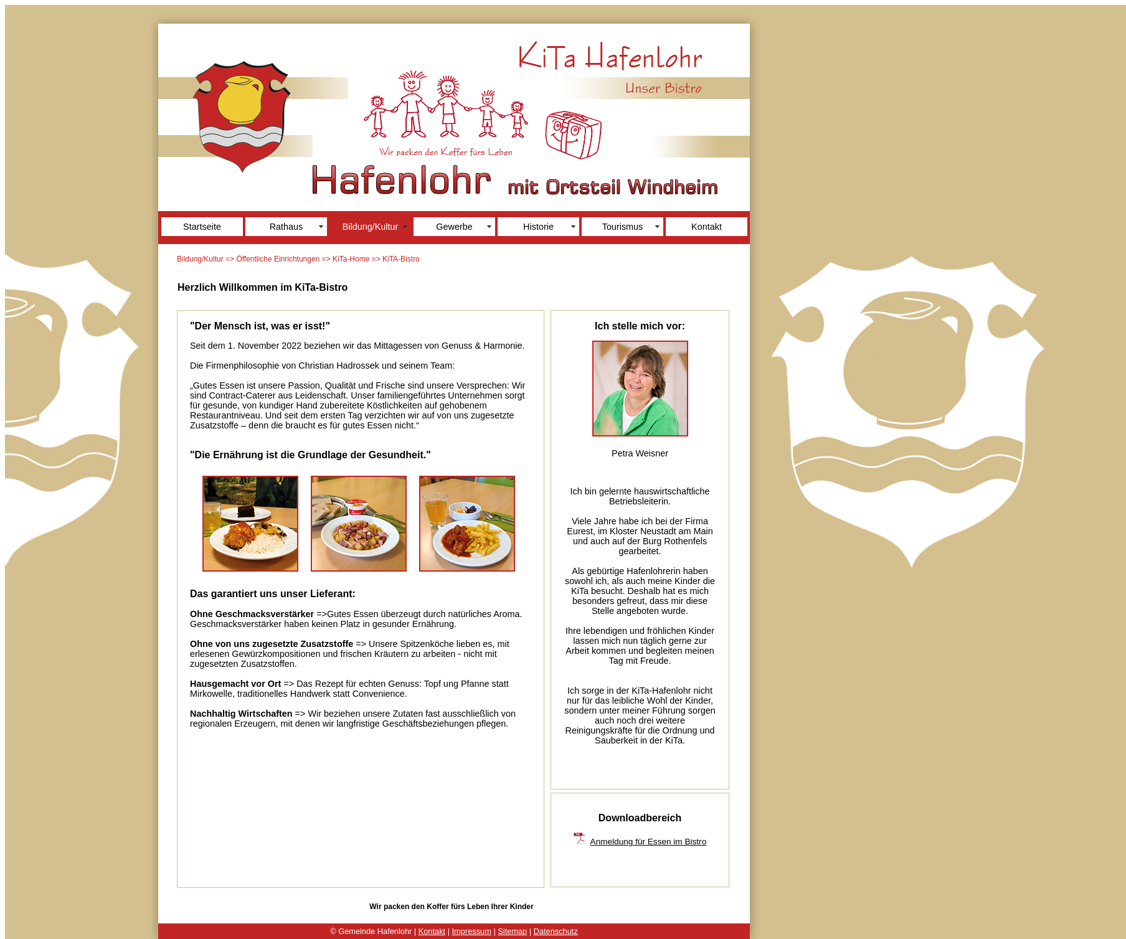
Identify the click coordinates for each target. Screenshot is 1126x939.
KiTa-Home (351, 259)
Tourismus (622, 227)
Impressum (471, 931)
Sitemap (512, 931)
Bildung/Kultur (371, 227)
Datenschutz (556, 931)
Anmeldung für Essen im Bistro (648, 841)
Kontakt (706, 227)
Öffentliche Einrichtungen (277, 259)
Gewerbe (454, 227)
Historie (538, 227)
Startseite (202, 227)
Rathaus (286, 227)
